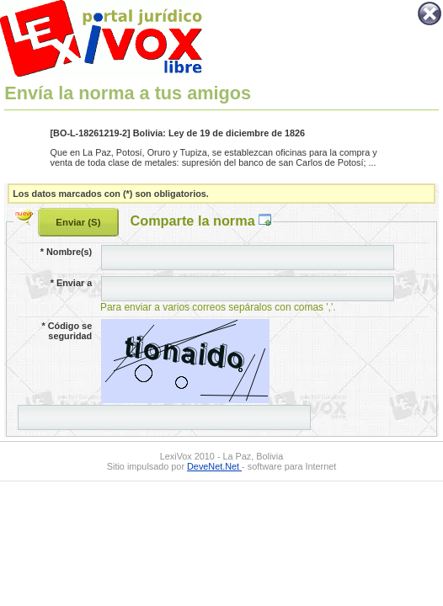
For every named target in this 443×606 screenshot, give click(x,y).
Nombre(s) (66, 252)
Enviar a (71, 283)
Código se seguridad (67, 331)
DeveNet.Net (214, 466)
